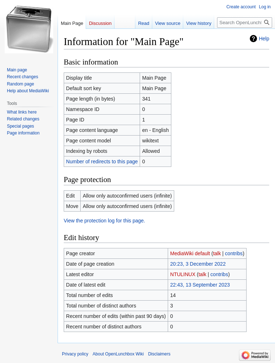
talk (217, 253)
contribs (234, 253)
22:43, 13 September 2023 (200, 285)
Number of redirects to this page (102, 161)
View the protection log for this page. (104, 220)
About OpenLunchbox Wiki (118, 354)
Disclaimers (159, 354)
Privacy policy (75, 354)
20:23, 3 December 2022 (198, 264)
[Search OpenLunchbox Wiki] (244, 22)
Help (264, 38)
